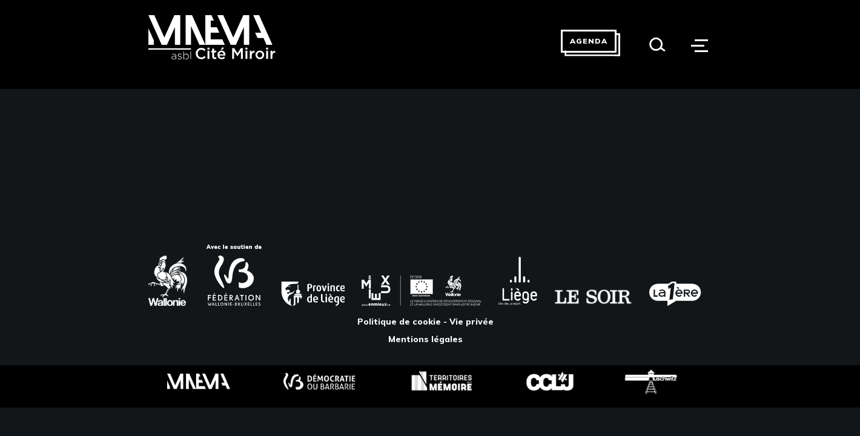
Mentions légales (425, 339)
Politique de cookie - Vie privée (425, 321)
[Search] (657, 44)
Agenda (588, 40)
